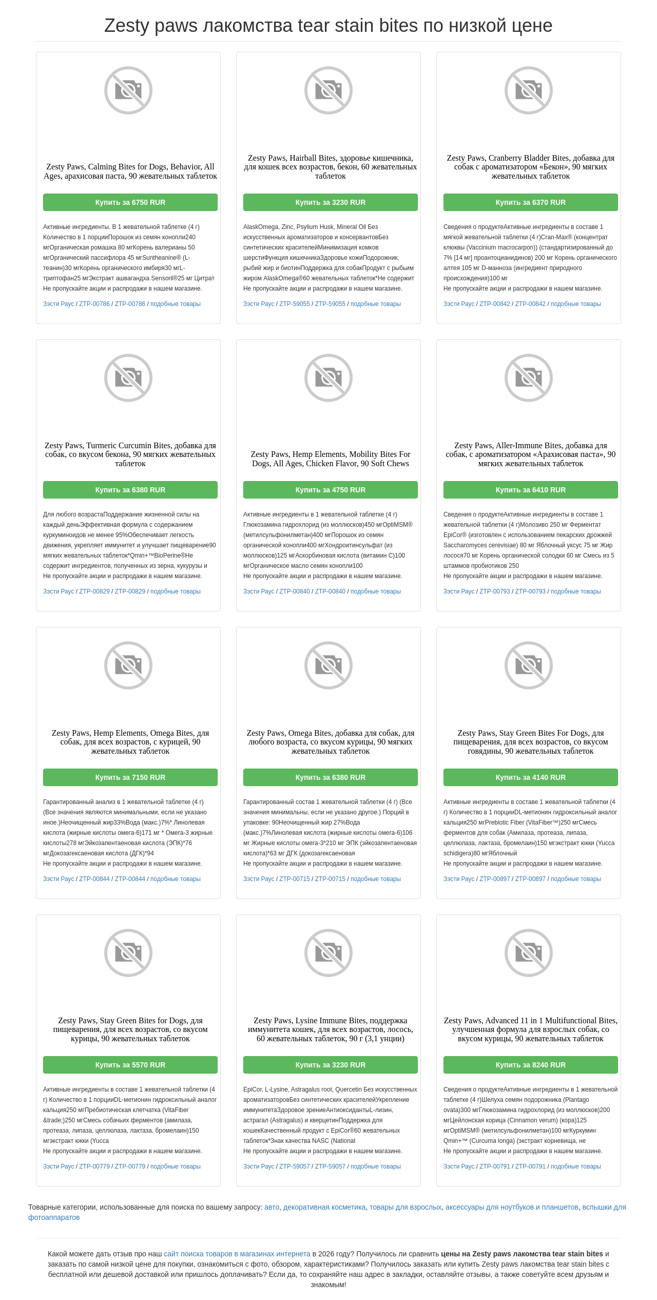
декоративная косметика (324, 1207)
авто (271, 1207)
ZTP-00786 (94, 304)
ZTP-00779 (94, 1166)
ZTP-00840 (294, 591)
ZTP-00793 (494, 591)
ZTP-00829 (94, 591)
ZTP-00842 (494, 304)
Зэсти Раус (58, 304)
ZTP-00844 (94, 879)
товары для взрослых (405, 1207)
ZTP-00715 (294, 879)
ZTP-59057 (294, 1166)
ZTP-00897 (494, 879)
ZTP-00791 (494, 1166)
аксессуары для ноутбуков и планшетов (512, 1207)
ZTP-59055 (294, 304)
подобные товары (175, 304)
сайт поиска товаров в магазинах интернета (237, 1254)
